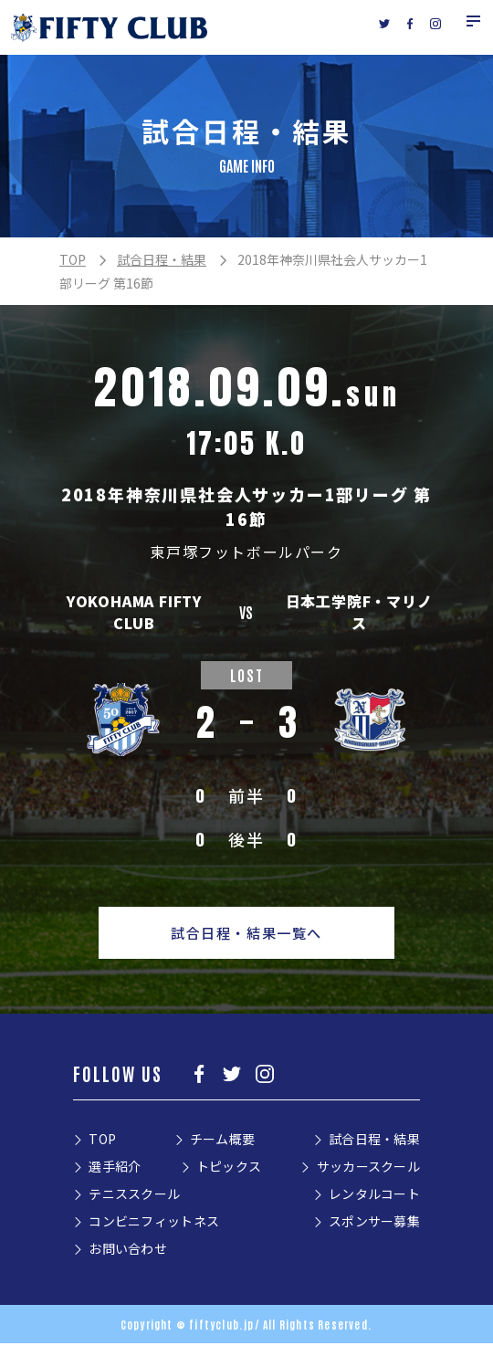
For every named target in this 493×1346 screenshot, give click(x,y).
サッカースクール (368, 1169)
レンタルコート (374, 1196)
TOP (72, 259)
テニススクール (134, 1196)
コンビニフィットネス (154, 1224)
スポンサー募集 (374, 1224)
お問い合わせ (128, 1251)
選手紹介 (115, 1169)
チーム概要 (222, 1141)
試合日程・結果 (161, 259)
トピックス (228, 1169)
